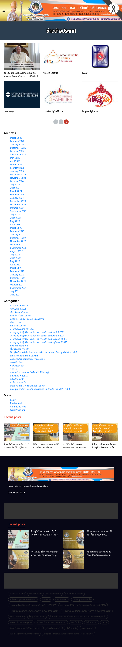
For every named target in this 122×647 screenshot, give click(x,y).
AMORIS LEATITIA (19, 305)
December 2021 (18, 278)
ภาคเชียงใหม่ (16, 362)
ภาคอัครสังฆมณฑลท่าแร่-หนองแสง (27, 359)
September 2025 (18, 154)
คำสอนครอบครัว (18, 325)
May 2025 (15, 158)
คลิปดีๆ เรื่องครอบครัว (20, 315)
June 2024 (15, 188)
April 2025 (15, 161)
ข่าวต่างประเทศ (18, 309)
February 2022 (17, 271)
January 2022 (17, 274)
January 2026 (17, 144)
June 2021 (15, 294)
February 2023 (17, 231)
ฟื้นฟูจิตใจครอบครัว (19, 349)
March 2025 (16, 164)
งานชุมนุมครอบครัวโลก (22, 329)
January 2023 (17, 234)
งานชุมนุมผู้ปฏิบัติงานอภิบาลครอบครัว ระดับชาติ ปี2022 (37, 332)
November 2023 (18, 204)
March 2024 (16, 191)
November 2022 (18, 241)
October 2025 (17, 151)
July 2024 (15, 184)
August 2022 (16, 251)
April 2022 (15, 264)
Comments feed (18, 406)
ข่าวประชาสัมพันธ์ (19, 312)
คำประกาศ (15, 322)
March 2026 (16, 138)
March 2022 (16, 268)
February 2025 (17, 168)
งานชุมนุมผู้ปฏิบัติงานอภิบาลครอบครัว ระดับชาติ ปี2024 (37, 335)
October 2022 (17, 244)
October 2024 (17, 181)
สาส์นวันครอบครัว (19, 375)
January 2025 (17, 171)
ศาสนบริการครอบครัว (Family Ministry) (29, 372)
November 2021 (18, 281)
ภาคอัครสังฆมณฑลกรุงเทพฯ (24, 355)
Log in (13, 400)
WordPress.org (17, 410)
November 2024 (18, 178)
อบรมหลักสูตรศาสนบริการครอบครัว (27, 385)
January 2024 (17, 198)
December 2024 (18, 174)
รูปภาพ (13, 369)
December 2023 (18, 201)
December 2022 (18, 238)
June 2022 (15, 258)
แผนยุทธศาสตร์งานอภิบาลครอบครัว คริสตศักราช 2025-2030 (40, 389)
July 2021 (15, 291)
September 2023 (18, 211)
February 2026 (17, 141)
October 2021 (17, 284)
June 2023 (15, 218)
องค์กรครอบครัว (18, 382)
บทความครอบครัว (19, 345)
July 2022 (15, 254)
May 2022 (15, 261)
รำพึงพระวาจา (17, 365)
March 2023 (16, 228)
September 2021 (18, 288)
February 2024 (17, 194)
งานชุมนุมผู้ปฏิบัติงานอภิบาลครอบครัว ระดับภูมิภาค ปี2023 (38, 339)
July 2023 (15, 214)
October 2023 (17, 208)
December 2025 (18, 148)
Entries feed (16, 403)
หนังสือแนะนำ (17, 379)
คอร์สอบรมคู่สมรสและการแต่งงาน (27, 319)
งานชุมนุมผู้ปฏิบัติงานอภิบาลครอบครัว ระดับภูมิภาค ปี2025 (38, 342)
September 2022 (18, 248)
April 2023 (15, 224)
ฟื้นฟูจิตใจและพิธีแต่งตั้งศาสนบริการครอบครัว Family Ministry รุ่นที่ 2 (43, 352)
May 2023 (15, 221)
